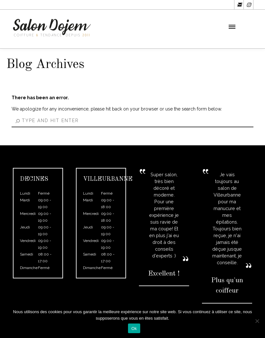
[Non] (257, 321)
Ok (134, 328)
